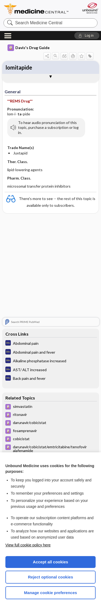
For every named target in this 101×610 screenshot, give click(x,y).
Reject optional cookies (50, 577)
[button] (86, 35)
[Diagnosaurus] (50, 343)
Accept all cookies (50, 562)
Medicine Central (36, 9)
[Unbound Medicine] (90, 8)
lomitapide (19, 67)
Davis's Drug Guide (29, 47)
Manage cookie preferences (50, 592)
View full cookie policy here (28, 545)
